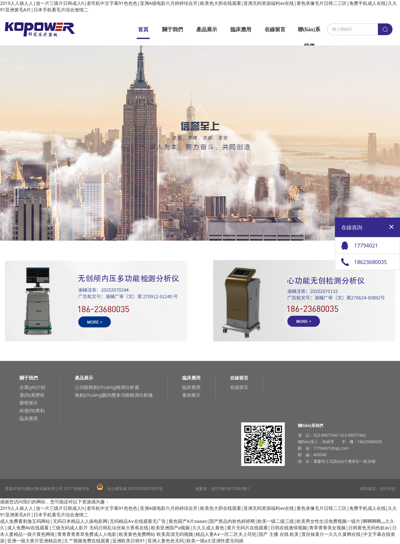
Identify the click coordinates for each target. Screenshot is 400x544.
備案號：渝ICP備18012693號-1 (222, 488)
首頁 (143, 29)
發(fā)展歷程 (32, 395)
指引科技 (387, 488)
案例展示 (191, 395)
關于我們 (172, 29)
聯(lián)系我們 (309, 32)
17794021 (366, 245)
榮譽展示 (29, 403)
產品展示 (206, 29)
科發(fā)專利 (32, 410)
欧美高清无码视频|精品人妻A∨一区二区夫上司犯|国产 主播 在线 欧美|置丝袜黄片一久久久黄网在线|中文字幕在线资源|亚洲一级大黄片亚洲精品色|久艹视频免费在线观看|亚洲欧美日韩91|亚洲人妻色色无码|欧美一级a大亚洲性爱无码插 (197, 537)
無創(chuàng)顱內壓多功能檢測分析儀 (114, 395)
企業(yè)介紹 (32, 387)
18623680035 (370, 262)
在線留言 (275, 29)
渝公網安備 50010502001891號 (130, 488)
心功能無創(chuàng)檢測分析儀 (107, 387)
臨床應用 (240, 29)
